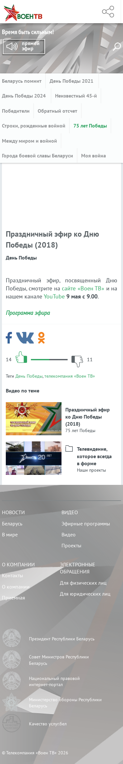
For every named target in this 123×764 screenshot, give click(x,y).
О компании (18, 564)
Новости (13, 512)
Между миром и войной (29, 140)
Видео (69, 512)
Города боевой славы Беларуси (37, 155)
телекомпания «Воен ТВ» (69, 376)
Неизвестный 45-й (76, 95)
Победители (16, 111)
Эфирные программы (85, 523)
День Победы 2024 (24, 95)
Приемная (13, 597)
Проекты (71, 545)
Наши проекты (91, 470)
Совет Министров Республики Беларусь (59, 660)
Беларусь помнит (22, 81)
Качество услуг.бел (48, 724)
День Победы (29, 376)
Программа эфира (28, 312)
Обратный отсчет (57, 111)
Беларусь (12, 523)
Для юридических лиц (85, 593)
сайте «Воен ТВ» (83, 288)
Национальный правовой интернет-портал (54, 681)
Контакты (12, 575)
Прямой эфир (23, 47)
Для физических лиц (83, 583)
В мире (10, 534)
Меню (85, 11)
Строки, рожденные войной (33, 125)
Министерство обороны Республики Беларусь (65, 703)
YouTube (54, 296)
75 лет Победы (90, 125)
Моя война (93, 155)
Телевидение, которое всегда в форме (94, 456)
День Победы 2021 (72, 81)
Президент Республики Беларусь (62, 639)
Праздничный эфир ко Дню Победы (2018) (87, 416)
